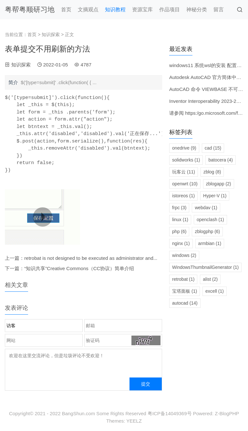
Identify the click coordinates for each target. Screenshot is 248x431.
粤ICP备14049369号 (170, 413)
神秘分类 (196, 9)
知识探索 (51, 34)
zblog (212, 171)
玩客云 (183, 171)
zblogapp (218, 183)
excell (214, 291)
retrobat (183, 279)
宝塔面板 (184, 291)
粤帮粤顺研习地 (30, 9)
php (179, 231)
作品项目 (169, 9)
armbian (210, 243)
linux (180, 219)
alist (210, 279)
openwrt (185, 183)
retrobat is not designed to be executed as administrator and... (90, 258)
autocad (185, 303)
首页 (66, 9)
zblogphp (207, 231)
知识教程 (115, 9)
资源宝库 (142, 9)
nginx (181, 243)
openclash (210, 219)
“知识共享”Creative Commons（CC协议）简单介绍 (79, 268)
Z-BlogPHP (227, 413)
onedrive (184, 148)
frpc (179, 207)
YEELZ (134, 421)
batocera (220, 159)
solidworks (186, 159)
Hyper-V (214, 195)
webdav (206, 207)
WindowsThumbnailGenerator (205, 267)
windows (184, 255)
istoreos (183, 195)
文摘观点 (88, 9)
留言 (218, 9)
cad (213, 148)
